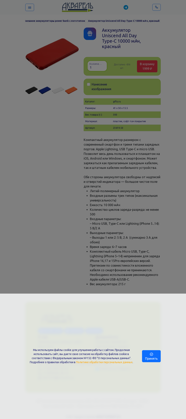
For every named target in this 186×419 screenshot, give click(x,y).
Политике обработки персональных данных (104, 362)
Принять (151, 356)
